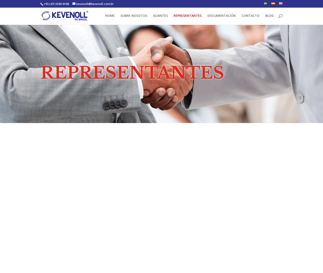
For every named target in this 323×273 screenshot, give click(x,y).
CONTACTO (251, 16)
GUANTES (160, 16)
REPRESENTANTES (188, 16)
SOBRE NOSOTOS (133, 16)
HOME (110, 16)
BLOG (269, 16)
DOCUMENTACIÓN (221, 16)
